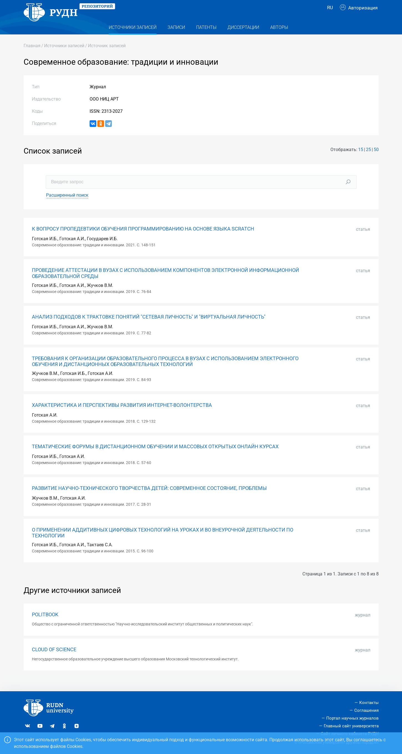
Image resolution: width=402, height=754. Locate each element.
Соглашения (366, 710)
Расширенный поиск (67, 204)
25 (368, 159)
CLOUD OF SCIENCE (54, 659)
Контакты (369, 702)
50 (376, 159)
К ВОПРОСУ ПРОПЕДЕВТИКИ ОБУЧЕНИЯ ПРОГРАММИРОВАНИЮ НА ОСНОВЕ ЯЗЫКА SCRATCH (143, 238)
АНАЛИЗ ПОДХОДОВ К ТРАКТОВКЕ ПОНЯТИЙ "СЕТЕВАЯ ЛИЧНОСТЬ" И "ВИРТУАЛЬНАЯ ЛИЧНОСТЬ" (149, 327)
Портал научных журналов (352, 718)
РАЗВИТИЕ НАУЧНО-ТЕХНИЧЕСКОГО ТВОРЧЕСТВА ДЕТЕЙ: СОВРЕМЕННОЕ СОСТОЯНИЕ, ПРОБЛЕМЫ (149, 498)
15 (360, 159)
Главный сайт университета (351, 725)
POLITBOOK (45, 624)
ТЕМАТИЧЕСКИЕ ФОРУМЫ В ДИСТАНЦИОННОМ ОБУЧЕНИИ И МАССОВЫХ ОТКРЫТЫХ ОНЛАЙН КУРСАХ (155, 456)
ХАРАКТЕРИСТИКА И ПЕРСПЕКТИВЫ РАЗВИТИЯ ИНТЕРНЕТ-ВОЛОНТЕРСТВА (122, 415)
